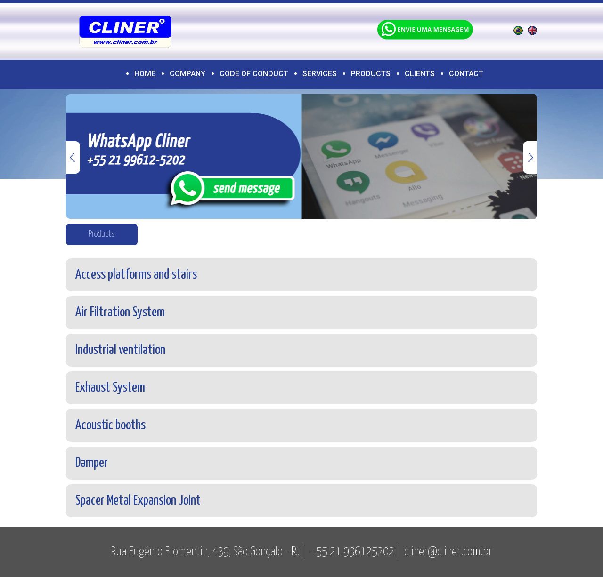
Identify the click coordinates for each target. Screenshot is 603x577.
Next (530, 157)
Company (187, 73)
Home (144, 73)
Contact (466, 73)
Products (371, 73)
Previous (73, 157)
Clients (420, 73)
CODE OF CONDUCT (254, 73)
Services (319, 73)
